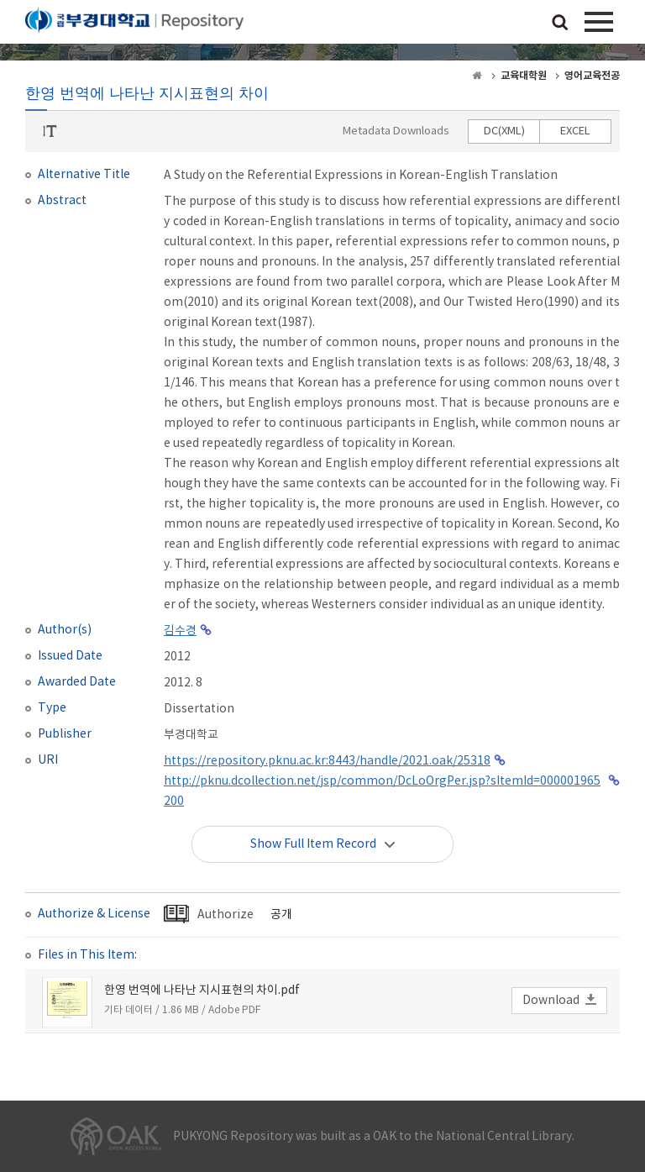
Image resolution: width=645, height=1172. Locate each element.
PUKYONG (134, 25)
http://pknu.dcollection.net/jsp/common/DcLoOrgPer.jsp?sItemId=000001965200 (382, 791)
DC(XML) (504, 131)
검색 (560, 23)
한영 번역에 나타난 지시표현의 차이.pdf (202, 990)
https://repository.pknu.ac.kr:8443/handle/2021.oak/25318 (327, 761)
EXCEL (575, 131)
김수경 (180, 631)
